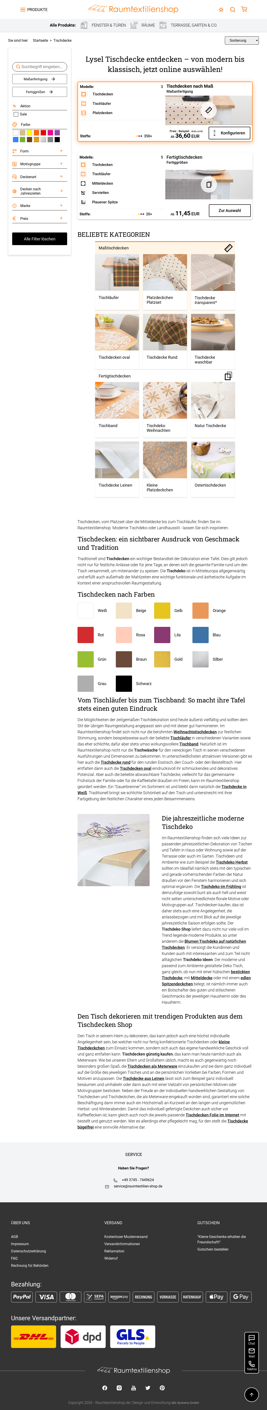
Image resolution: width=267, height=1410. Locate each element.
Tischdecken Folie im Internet (212, 1115)
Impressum (20, 1244)
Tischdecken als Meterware (152, 1066)
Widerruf (111, 1258)
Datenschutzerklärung (28, 1251)
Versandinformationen (122, 1244)
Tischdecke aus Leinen (143, 1078)
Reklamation (114, 1251)
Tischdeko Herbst (232, 862)
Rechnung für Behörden (29, 1265)
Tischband (188, 744)
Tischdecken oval (135, 768)
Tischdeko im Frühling (221, 886)
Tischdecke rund (115, 762)
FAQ (14, 1258)
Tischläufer (180, 738)
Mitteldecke (201, 977)
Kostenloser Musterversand (126, 1237)
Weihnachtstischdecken (195, 731)
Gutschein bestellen (212, 1249)
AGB (14, 1237)
